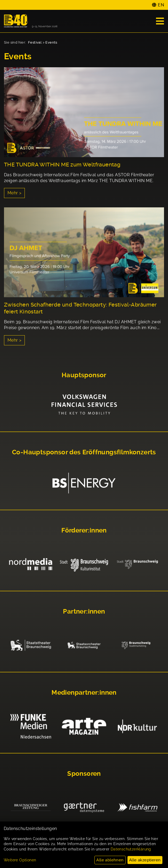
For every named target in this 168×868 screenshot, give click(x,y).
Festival (35, 42)
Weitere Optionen (20, 860)
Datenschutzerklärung (131, 849)
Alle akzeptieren (145, 860)
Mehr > (14, 192)
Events (51, 42)
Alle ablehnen (109, 860)
